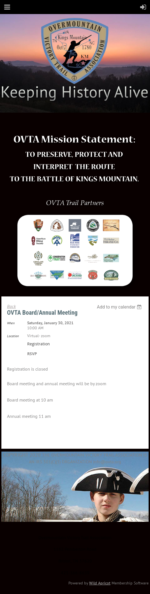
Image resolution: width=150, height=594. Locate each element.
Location (13, 336)
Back (11, 306)
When (11, 323)
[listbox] (120, 306)
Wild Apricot (99, 583)
